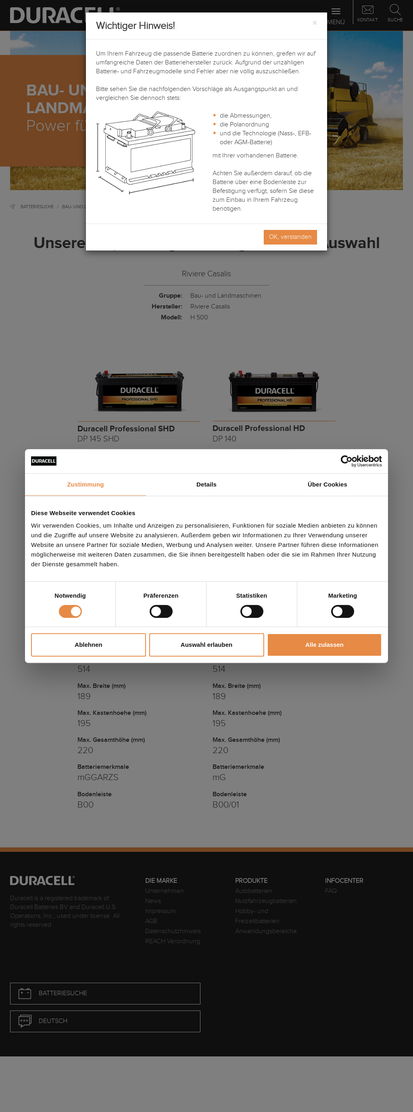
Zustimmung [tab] (85, 484)
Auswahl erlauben (206, 644)
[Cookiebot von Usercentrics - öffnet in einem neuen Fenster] (346, 461)
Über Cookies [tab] (327, 484)
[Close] (314, 23)
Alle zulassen (324, 644)
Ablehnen (88, 644)
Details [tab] (206, 484)
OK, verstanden (290, 237)
